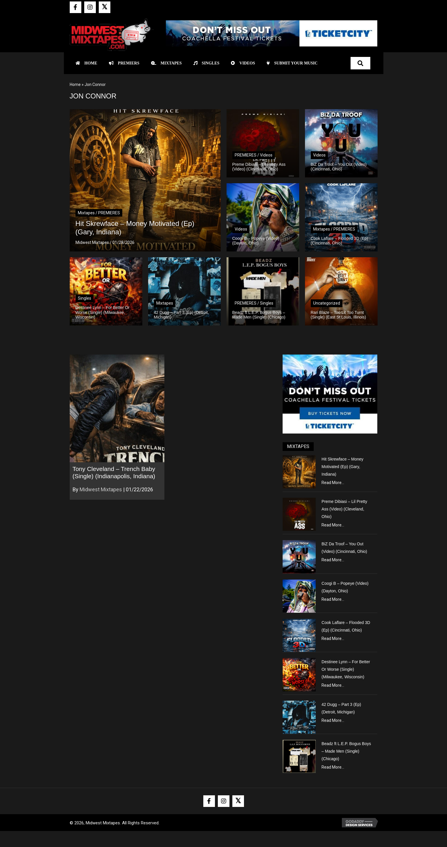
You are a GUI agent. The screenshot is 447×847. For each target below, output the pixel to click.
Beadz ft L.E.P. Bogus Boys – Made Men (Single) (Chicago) (346, 751)
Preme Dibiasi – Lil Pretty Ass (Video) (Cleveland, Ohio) (344, 509)
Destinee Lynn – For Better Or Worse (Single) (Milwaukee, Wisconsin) (346, 669)
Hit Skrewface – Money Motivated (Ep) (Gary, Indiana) (342, 466)
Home (75, 84)
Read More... (333, 482)
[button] (75, 7)
